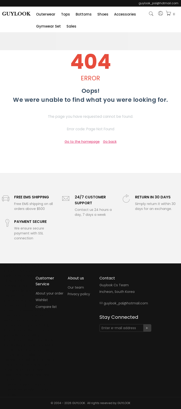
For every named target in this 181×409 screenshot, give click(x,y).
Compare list (46, 306)
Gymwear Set (48, 26)
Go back (110, 141)
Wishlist (42, 300)
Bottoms (84, 14)
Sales (71, 26)
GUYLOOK (123, 403)
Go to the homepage (82, 141)
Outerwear (45, 14)
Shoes (102, 14)
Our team (76, 287)
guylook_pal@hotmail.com (126, 303)
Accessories (125, 14)
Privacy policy (79, 294)
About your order (49, 293)
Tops (65, 14)
